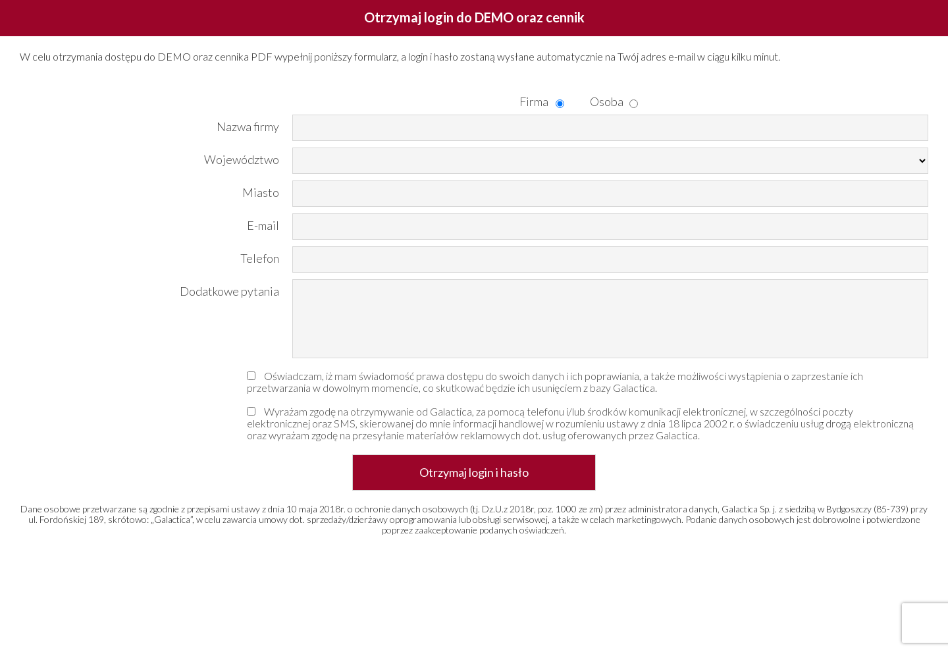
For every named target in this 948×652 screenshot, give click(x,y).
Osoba (599, 101)
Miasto (260, 192)
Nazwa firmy (248, 126)
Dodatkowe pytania (229, 291)
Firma (528, 101)
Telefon (259, 258)
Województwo (241, 159)
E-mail (263, 225)
